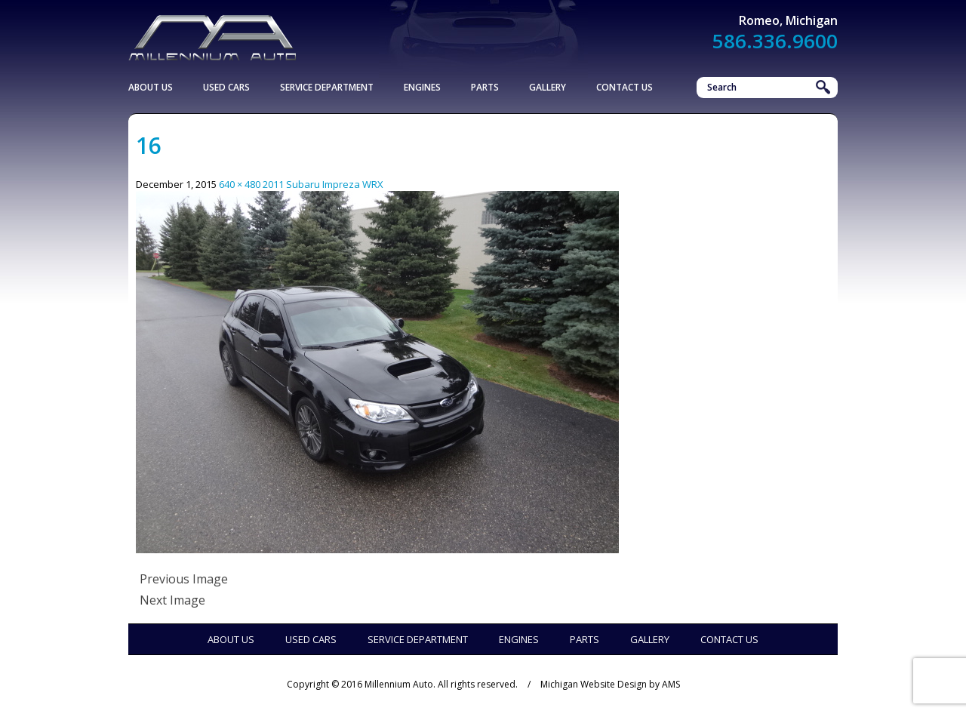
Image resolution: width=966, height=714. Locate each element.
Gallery (547, 87)
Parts (485, 87)
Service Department (327, 87)
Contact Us (624, 87)
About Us (150, 87)
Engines (422, 87)
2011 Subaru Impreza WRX (323, 184)
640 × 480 (239, 184)
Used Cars (226, 87)
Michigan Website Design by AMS (610, 684)
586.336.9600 (775, 40)
